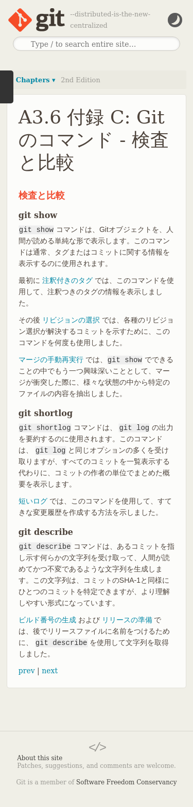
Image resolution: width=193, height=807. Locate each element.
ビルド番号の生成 (47, 620)
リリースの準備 (127, 620)
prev (27, 671)
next (50, 671)
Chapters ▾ (36, 80)
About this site (39, 758)
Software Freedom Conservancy (126, 782)
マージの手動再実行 (51, 359)
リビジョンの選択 (71, 320)
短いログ (33, 501)
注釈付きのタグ (67, 280)
